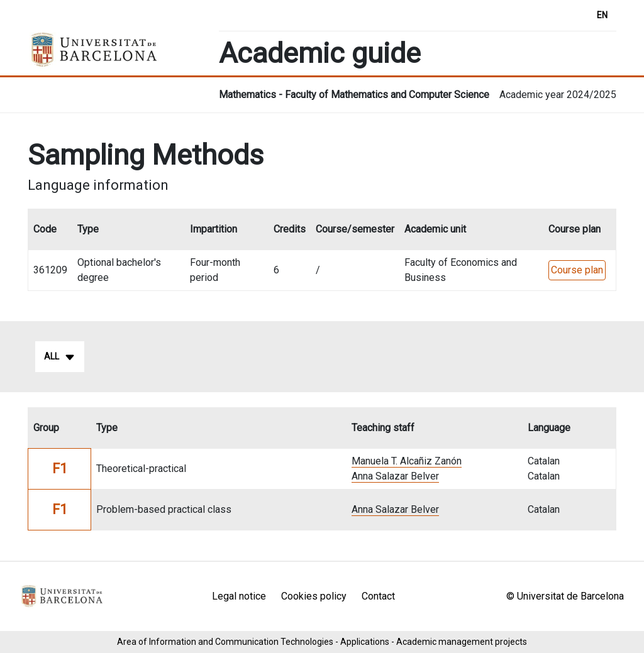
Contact (378, 596)
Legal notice (239, 596)
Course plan (577, 270)
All (59, 357)
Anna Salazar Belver (395, 476)
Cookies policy (314, 596)
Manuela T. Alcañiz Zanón (407, 461)
